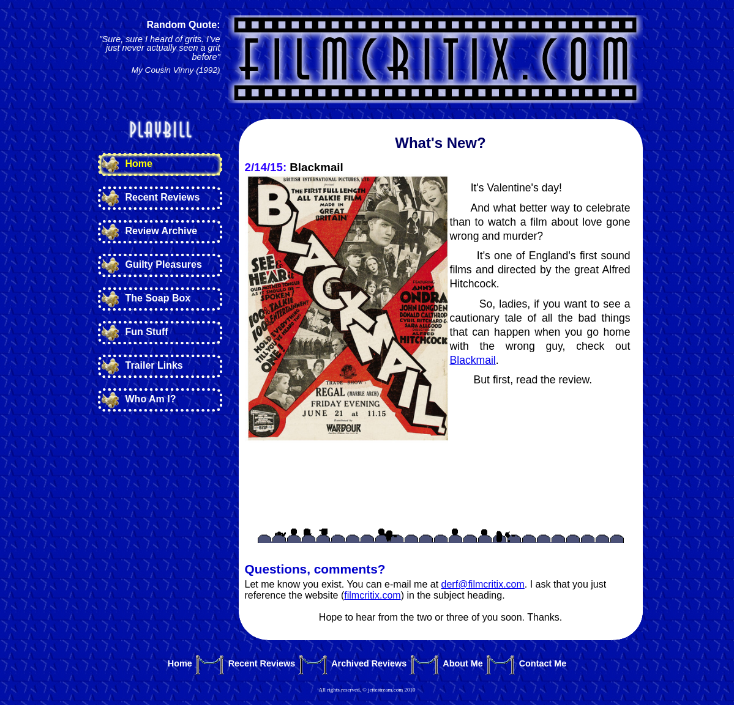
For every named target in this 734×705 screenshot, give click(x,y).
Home (138, 163)
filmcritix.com (372, 595)
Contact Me (543, 663)
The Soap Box (158, 298)
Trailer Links (154, 365)
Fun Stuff (146, 332)
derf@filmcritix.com (483, 584)
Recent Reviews (162, 197)
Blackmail (473, 360)
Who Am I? (150, 399)
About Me (463, 663)
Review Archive (161, 231)
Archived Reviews (368, 663)
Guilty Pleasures (163, 264)
